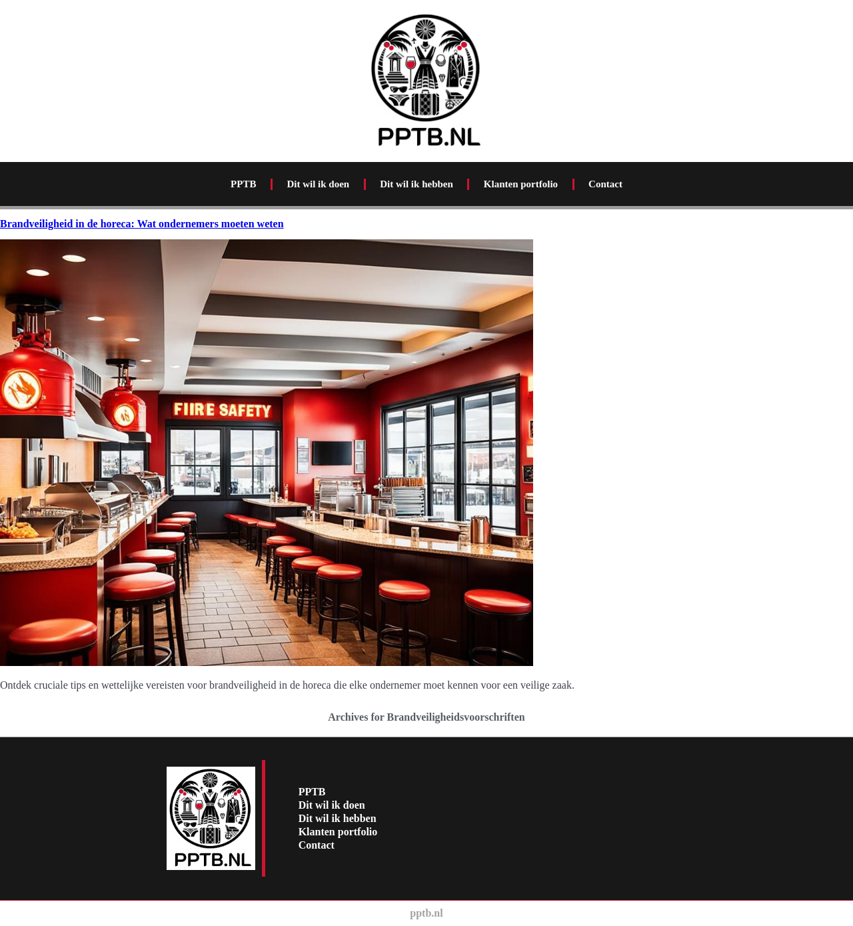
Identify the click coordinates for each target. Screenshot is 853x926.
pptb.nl (426, 913)
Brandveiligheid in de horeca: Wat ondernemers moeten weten (142, 223)
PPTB (243, 184)
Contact (605, 184)
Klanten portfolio (521, 184)
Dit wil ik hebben (416, 184)
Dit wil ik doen (318, 184)
